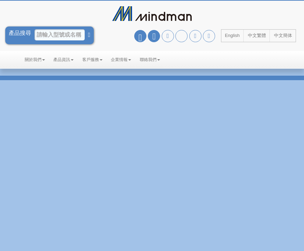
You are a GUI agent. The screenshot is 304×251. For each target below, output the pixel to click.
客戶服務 (92, 59)
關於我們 (35, 59)
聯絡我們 (150, 59)
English (232, 35)
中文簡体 (283, 35)
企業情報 (121, 59)
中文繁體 (257, 35)
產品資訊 (63, 59)
